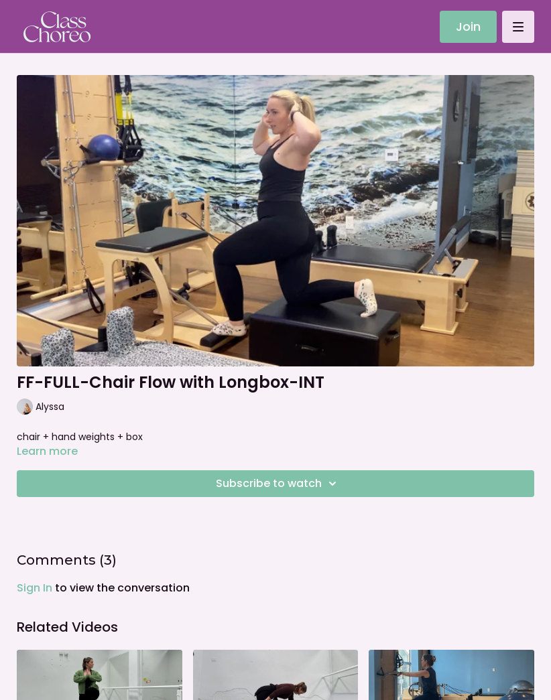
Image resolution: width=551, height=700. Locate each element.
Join (468, 26)
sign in (34, 588)
